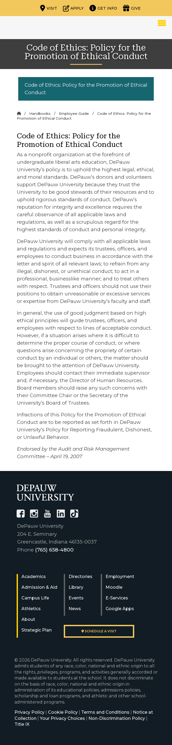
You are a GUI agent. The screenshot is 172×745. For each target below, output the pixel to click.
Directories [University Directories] (80, 576)
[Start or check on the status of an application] (73, 8)
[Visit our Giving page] (131, 8)
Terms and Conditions (105, 712)
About (28, 619)
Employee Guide (74, 113)
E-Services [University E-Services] (117, 597)
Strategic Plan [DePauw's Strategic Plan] (36, 630)
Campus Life (35, 597)
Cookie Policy (63, 712)
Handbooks (40, 113)
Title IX (21, 724)
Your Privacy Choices (62, 718)
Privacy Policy (29, 712)
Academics (33, 576)
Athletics (31, 608)
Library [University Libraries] (76, 587)
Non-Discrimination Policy (116, 718)
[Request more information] (103, 8)
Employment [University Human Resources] (120, 576)
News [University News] (75, 608)
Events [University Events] (76, 597)
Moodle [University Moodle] (114, 587)
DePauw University (36, 27)
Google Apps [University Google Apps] (120, 608)
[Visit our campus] (49, 8)
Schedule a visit (99, 631)
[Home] (19, 113)
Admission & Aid (39, 587)
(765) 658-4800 (54, 550)
